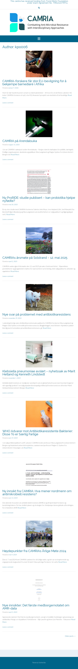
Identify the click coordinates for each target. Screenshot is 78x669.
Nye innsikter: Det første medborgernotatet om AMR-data (35, 606)
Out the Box (42, 662)
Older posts (70, 636)
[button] (39, 38)
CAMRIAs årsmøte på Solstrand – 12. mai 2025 (34, 258)
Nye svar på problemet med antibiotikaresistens (36, 314)
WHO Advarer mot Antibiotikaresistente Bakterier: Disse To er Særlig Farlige (37, 432)
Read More (15, 154)
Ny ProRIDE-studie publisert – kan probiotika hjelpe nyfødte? (38, 199)
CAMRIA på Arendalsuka (19, 141)
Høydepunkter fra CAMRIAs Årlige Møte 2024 (34, 551)
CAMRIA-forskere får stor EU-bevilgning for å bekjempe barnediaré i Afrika (34, 82)
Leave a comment (7, 103)
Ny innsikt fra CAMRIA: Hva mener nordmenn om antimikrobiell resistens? (37, 492)
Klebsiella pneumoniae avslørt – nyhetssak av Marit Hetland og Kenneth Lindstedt (38, 372)
